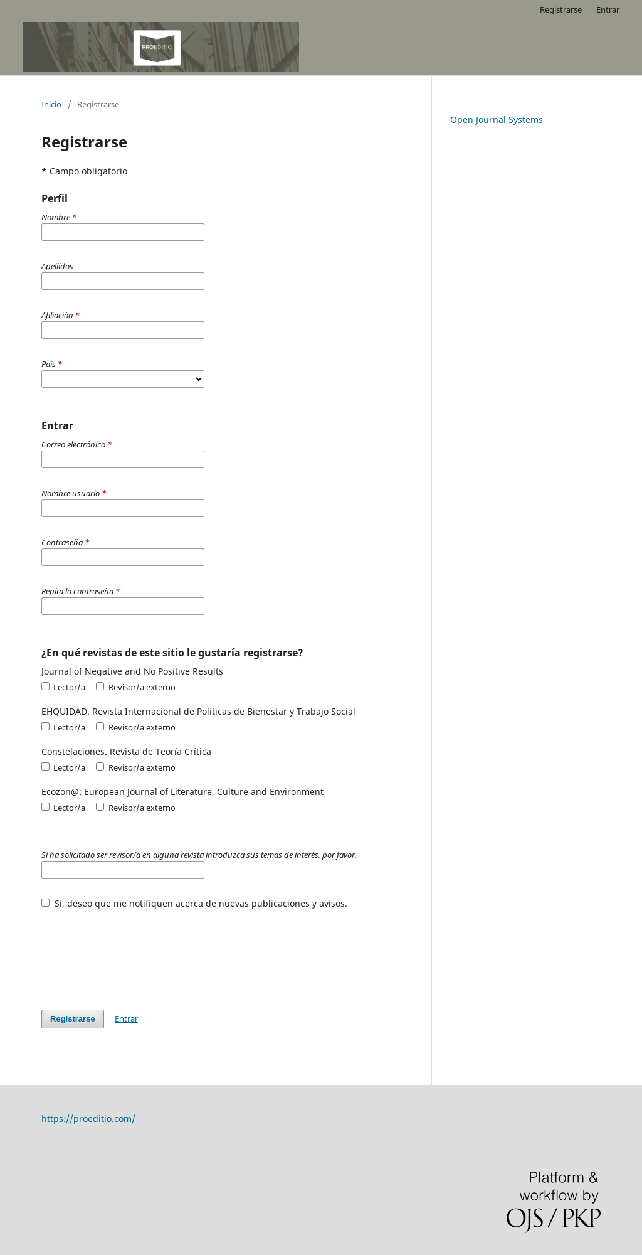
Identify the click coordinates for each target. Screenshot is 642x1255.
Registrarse (561, 9)
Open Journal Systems (496, 119)
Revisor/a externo (135, 687)
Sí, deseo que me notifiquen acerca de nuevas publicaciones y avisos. (194, 903)
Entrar (607, 9)
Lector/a (63, 687)
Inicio (51, 104)
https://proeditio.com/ (88, 1118)
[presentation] (136, 953)
